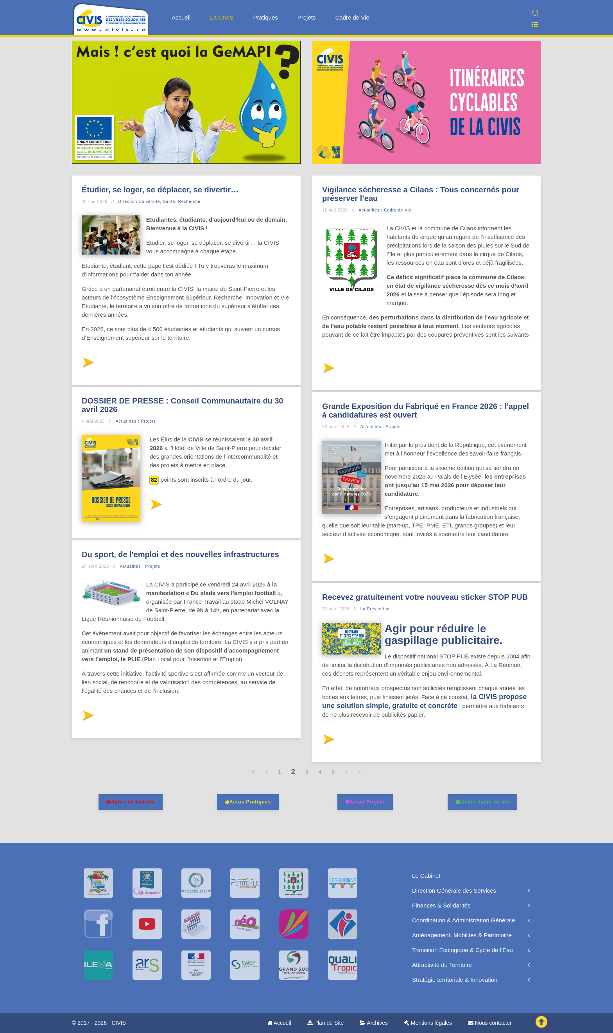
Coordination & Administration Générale (463, 920)
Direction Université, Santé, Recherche (159, 201)
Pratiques (265, 17)
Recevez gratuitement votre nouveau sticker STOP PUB (425, 597)
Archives (374, 1023)
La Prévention (375, 609)
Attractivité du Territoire (442, 964)
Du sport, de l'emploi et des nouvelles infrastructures (180, 554)
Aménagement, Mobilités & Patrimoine (462, 935)
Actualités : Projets (136, 421)
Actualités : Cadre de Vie (385, 210)
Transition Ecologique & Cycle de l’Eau (462, 950)
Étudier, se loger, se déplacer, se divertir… (160, 189)
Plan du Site (325, 1023)
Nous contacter (490, 1023)
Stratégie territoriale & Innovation (454, 979)
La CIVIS (221, 17)
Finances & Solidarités (441, 905)
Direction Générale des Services (454, 890)
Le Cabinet (426, 875)
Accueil (181, 17)
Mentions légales (428, 1023)
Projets (307, 17)
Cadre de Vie (352, 17)
